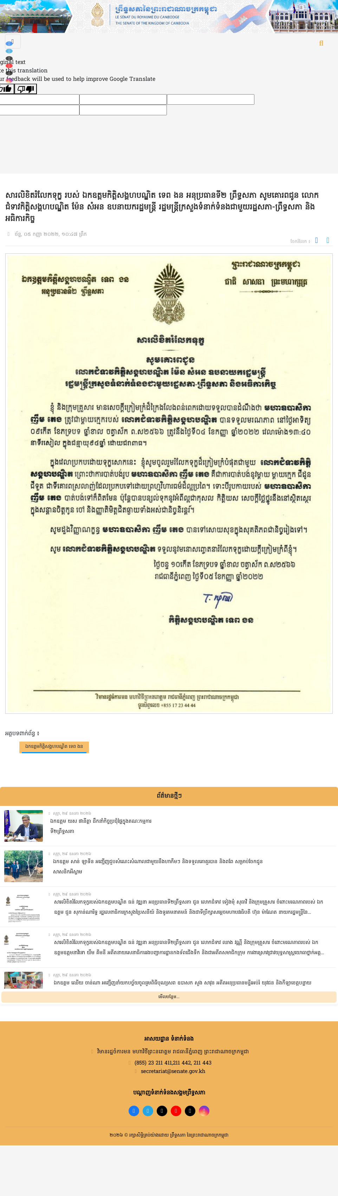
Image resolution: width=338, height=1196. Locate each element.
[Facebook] (9, 43)
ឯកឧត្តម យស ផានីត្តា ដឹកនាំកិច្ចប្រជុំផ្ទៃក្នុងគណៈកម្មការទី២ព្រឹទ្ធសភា (100, 826)
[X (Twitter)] (9, 73)
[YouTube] (9, 66)
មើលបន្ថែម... (169, 997)
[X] (190, 1111)
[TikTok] (9, 58)
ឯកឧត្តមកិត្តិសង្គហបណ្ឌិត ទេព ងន (54, 746)
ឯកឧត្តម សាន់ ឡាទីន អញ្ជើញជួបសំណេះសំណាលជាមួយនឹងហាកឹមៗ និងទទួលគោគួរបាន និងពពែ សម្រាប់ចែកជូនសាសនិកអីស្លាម (158, 867)
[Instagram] (9, 80)
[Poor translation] (25, 89)
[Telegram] (9, 51)
